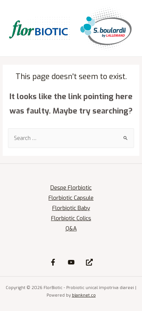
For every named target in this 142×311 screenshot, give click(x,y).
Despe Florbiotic (71, 187)
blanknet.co (84, 295)
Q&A (71, 228)
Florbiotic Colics (71, 218)
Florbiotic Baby (71, 208)
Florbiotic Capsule (71, 198)
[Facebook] (53, 262)
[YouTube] (71, 262)
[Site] (89, 262)
